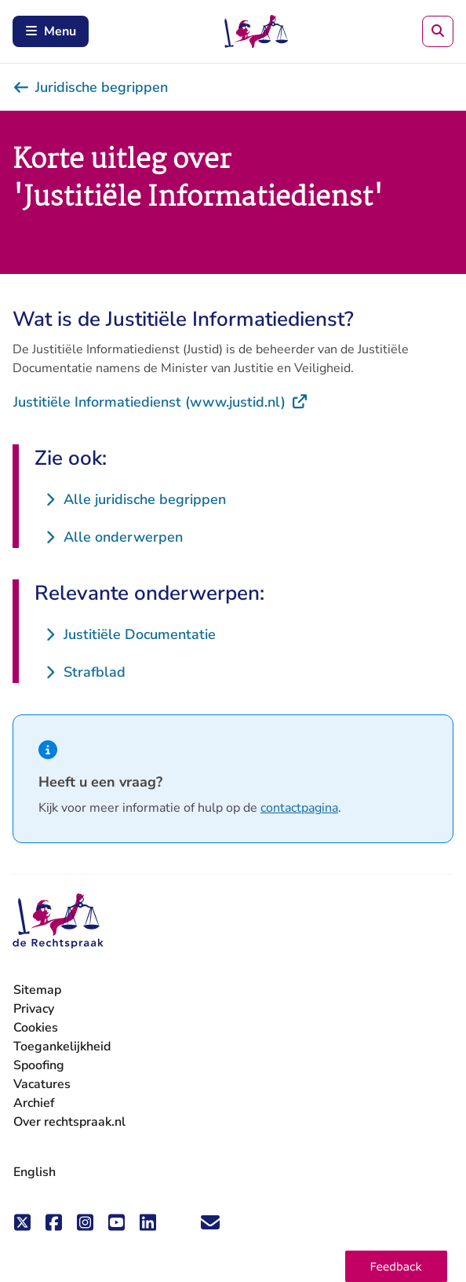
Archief (34, 1103)
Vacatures (42, 1085)
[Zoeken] (437, 31)
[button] (396, 1266)
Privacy (33, 1008)
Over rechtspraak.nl (69, 1121)
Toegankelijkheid (62, 1046)
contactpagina (299, 807)
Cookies (35, 1027)
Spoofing (38, 1065)
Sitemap (37, 990)
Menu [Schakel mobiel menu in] (50, 31)
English (34, 1172)
